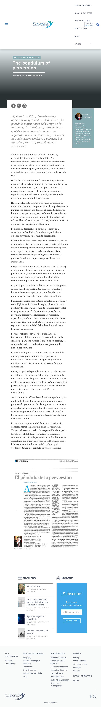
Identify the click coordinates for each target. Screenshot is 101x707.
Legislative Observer (58, 670)
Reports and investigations (56, 684)
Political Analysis (57, 677)
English (89, 26)
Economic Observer (58, 657)
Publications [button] (81, 28)
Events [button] (78, 44)
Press (25, 677)
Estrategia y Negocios (26, 57)
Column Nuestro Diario (32, 673)
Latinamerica (34, 75)
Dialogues (77, 667)
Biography (27, 657)
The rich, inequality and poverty (37, 632)
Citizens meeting (80, 664)
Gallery (76, 657)
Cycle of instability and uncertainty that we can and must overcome (37, 602)
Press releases (56, 673)
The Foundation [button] (82, 5)
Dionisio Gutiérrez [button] (83, 13)
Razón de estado (82, 20)
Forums (76, 671)
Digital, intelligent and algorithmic (36, 617)
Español (89, 23)
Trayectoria (27, 667)
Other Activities (79, 661)
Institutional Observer (59, 667)
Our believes (10, 664)
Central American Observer (57, 662)
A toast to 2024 (33, 586)
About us (8, 660)
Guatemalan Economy (59, 680)
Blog (77, 36)
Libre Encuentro (29, 670)
